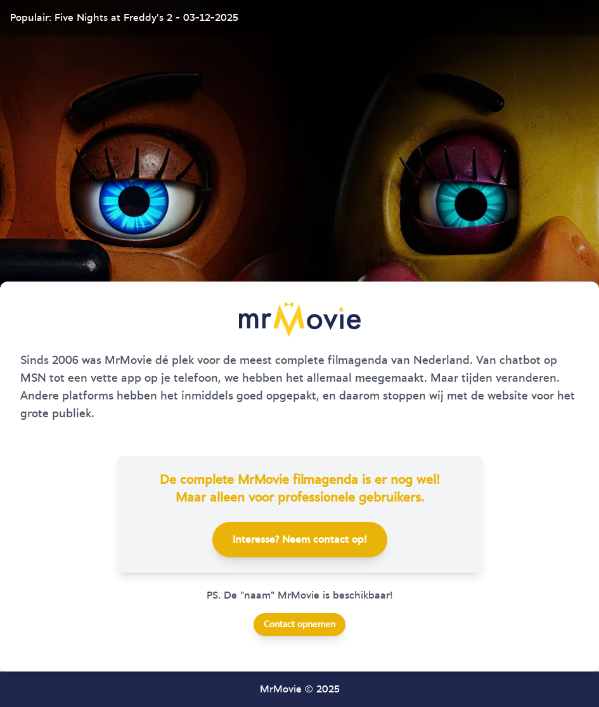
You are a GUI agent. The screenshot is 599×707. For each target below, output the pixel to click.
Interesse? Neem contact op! (300, 540)
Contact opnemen (299, 624)
